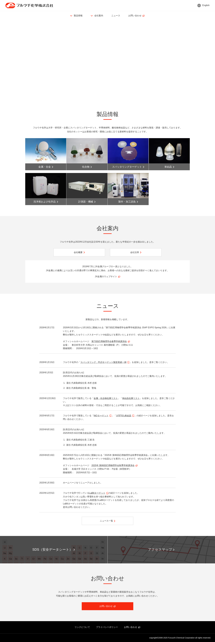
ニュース (115, 15)
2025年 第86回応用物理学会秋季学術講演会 (113, 465)
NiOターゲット (101, 415)
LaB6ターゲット (97, 493)
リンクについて (82, 627)
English (206, 5)
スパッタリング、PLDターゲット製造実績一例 (103, 362)
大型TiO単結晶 (123, 415)
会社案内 (98, 15)
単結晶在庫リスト (131, 398)
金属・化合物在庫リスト (106, 398)
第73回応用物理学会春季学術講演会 (109, 341)
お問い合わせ (135, 15)
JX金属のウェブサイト (106, 276)
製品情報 (78, 15)
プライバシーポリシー (107, 627)
